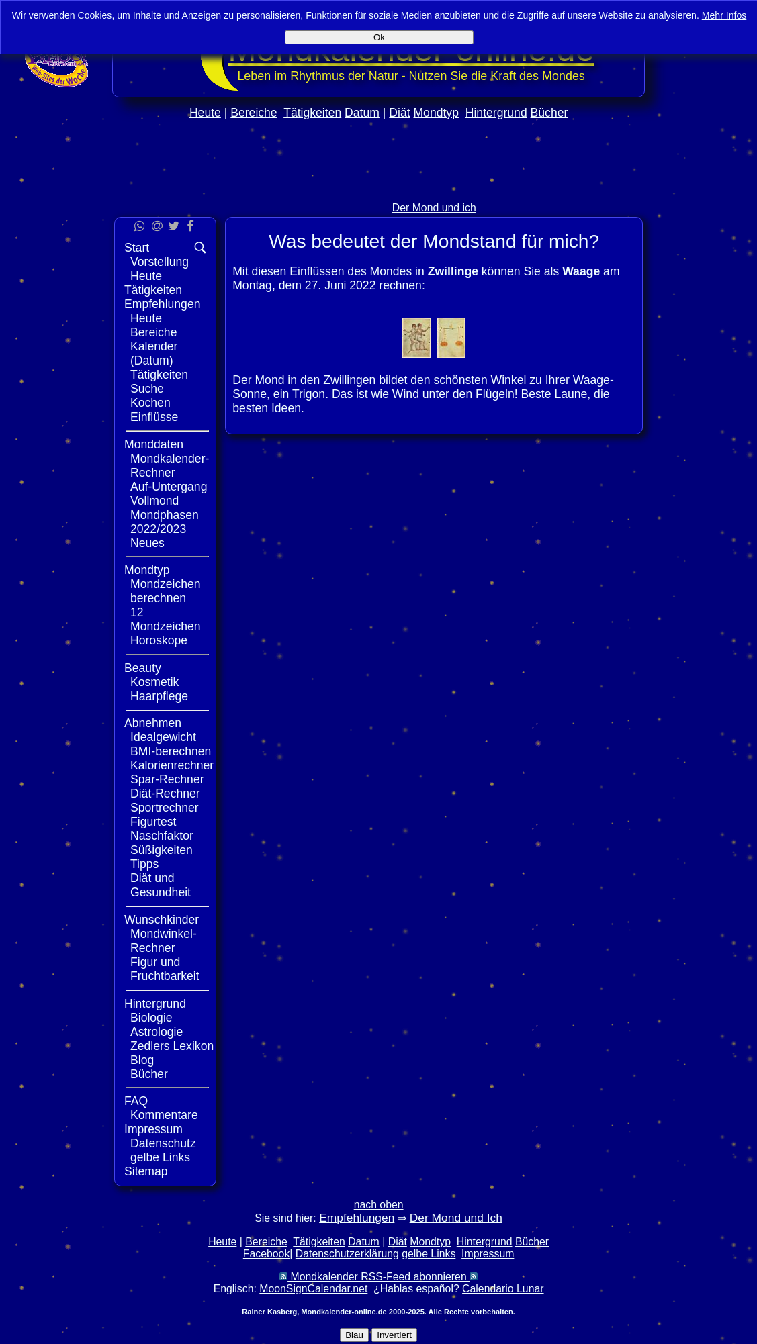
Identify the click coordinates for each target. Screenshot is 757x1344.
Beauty (142, 668)
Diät (399, 112)
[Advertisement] (701, 401)
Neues (147, 543)
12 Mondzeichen (165, 619)
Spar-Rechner (167, 779)
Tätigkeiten (312, 112)
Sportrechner (164, 807)
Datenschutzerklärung (347, 1253)
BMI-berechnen (170, 751)
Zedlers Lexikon (172, 1046)
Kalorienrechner (172, 765)
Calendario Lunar (502, 1288)
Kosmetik (154, 682)
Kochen (150, 403)
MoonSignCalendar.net (313, 1288)
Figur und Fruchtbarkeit (164, 969)
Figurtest (153, 821)
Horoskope (158, 640)
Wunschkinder (161, 919)
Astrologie (156, 1032)
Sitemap (146, 1171)
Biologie (151, 1017)
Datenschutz (163, 1143)
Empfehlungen (162, 304)
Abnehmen (152, 723)
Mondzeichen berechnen (165, 591)
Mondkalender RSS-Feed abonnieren (378, 1276)
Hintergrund (496, 112)
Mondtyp (435, 112)
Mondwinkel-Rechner (163, 941)
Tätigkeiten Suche (159, 381)
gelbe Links (160, 1157)
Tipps (144, 864)
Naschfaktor (161, 836)
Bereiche (253, 112)
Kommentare (164, 1115)
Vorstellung (159, 262)
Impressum (153, 1129)
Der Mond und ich (434, 207)
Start (136, 247)
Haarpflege (159, 696)
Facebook (266, 1253)
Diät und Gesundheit (160, 885)
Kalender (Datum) (153, 353)
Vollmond (154, 501)
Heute (205, 112)
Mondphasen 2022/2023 (164, 522)
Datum (362, 112)
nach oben (379, 1204)
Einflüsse (154, 417)
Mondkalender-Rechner (169, 465)
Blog (142, 1060)
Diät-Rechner (165, 793)
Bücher (549, 112)
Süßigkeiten (161, 850)
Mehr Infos (724, 15)
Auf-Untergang (168, 486)
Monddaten (153, 444)
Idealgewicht (163, 737)
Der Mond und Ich (456, 1218)
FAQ (136, 1101)
